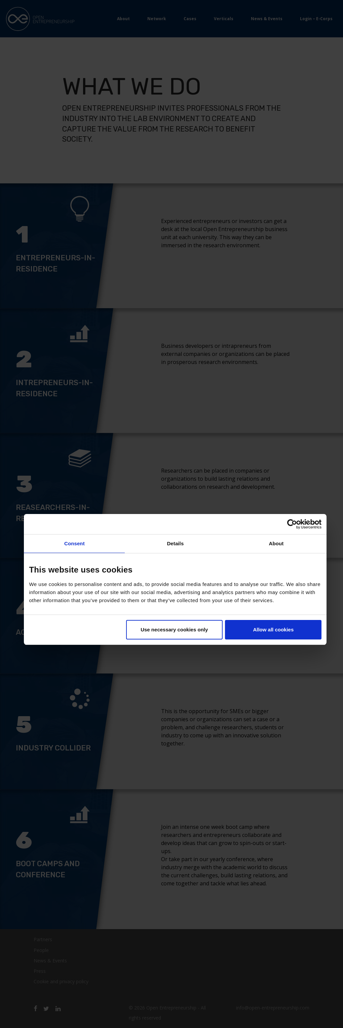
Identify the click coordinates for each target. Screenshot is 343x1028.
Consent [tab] (74, 543)
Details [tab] (175, 543)
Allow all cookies (273, 629)
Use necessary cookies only (174, 629)
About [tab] (276, 543)
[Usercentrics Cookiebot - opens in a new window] (292, 524)
